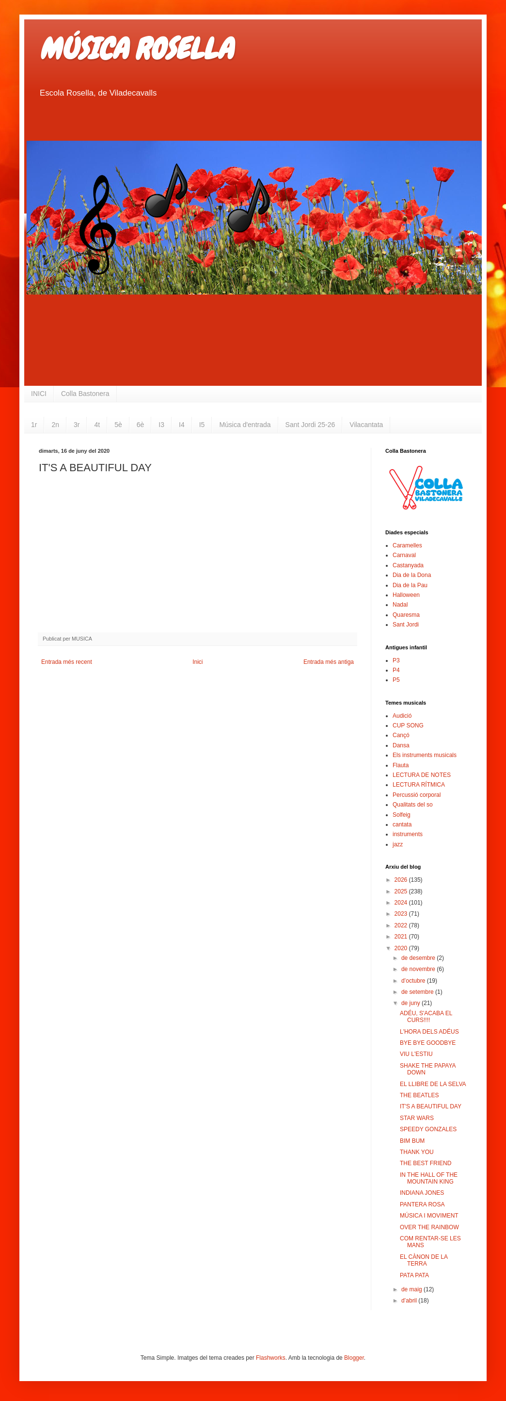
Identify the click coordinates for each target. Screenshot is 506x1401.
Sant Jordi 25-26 (310, 425)
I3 (161, 425)
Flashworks (270, 1357)
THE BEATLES (419, 1095)
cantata (402, 824)
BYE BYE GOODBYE (428, 1042)
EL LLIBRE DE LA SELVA (433, 1084)
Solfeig (402, 814)
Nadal (400, 604)
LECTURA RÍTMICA (419, 784)
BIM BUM (412, 1140)
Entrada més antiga (328, 662)
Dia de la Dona (412, 575)
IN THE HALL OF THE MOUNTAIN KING (429, 1178)
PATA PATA (414, 1275)
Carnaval (404, 555)
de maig (412, 1289)
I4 (182, 425)
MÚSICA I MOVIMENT (429, 1215)
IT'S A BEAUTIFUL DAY (430, 1106)
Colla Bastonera (85, 393)
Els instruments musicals (425, 755)
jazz (398, 844)
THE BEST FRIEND (425, 1163)
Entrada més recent (66, 662)
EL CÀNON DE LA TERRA (423, 1260)
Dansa (401, 745)
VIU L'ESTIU (416, 1054)
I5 (202, 425)
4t (97, 425)
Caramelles (407, 545)
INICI (39, 393)
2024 (402, 902)
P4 (396, 670)
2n (55, 425)
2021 (402, 936)
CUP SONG (408, 725)
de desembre (419, 958)
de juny (411, 1003)
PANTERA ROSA (422, 1204)
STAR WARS (417, 1118)
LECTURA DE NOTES (422, 775)
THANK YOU (417, 1152)
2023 (402, 913)
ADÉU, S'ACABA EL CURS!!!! (426, 1016)
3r (76, 425)
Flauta (401, 765)
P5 (396, 679)
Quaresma (406, 614)
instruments (408, 834)
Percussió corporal (417, 794)
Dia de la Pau (410, 585)
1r (34, 425)
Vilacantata (366, 425)
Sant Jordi (406, 624)
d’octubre (414, 980)
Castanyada (408, 565)
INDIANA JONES (422, 1192)
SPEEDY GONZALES (428, 1129)
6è (140, 425)
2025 (402, 891)
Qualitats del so (413, 804)
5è (118, 425)
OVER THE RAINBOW (429, 1227)
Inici (197, 662)
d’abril (409, 1300)
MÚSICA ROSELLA (136, 48)
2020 (402, 948)
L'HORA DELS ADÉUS (429, 1031)
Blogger (354, 1357)
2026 (402, 879)
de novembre (419, 969)
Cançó (401, 735)
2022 (402, 925)
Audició (402, 715)
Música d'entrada (244, 425)
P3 (396, 660)
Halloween (406, 595)
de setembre (418, 992)
